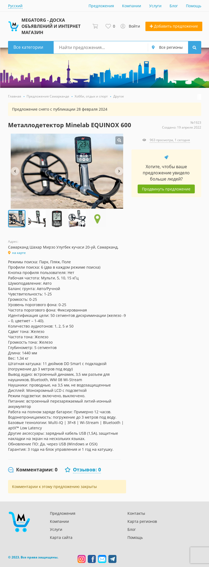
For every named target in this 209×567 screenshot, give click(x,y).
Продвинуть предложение (166, 188)
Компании (131, 5)
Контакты (136, 513)
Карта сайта (61, 537)
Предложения (101, 5)
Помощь (193, 5)
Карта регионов (142, 521)
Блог (174, 5)
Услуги (155, 5)
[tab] (32, 469)
